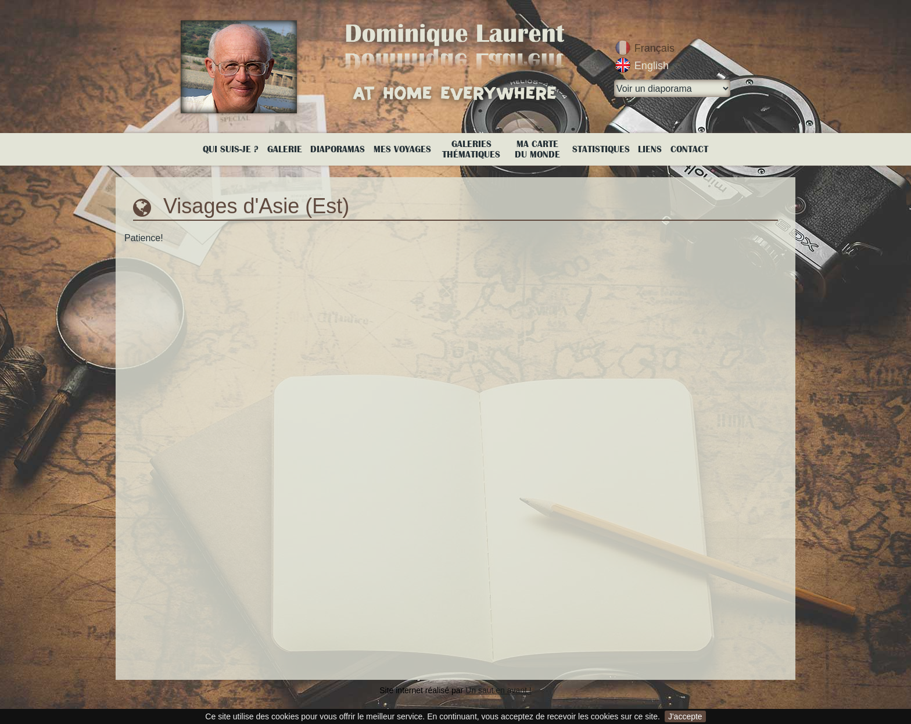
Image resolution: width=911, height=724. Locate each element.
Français (654, 48)
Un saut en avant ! (498, 690)
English (651, 65)
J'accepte (685, 716)
